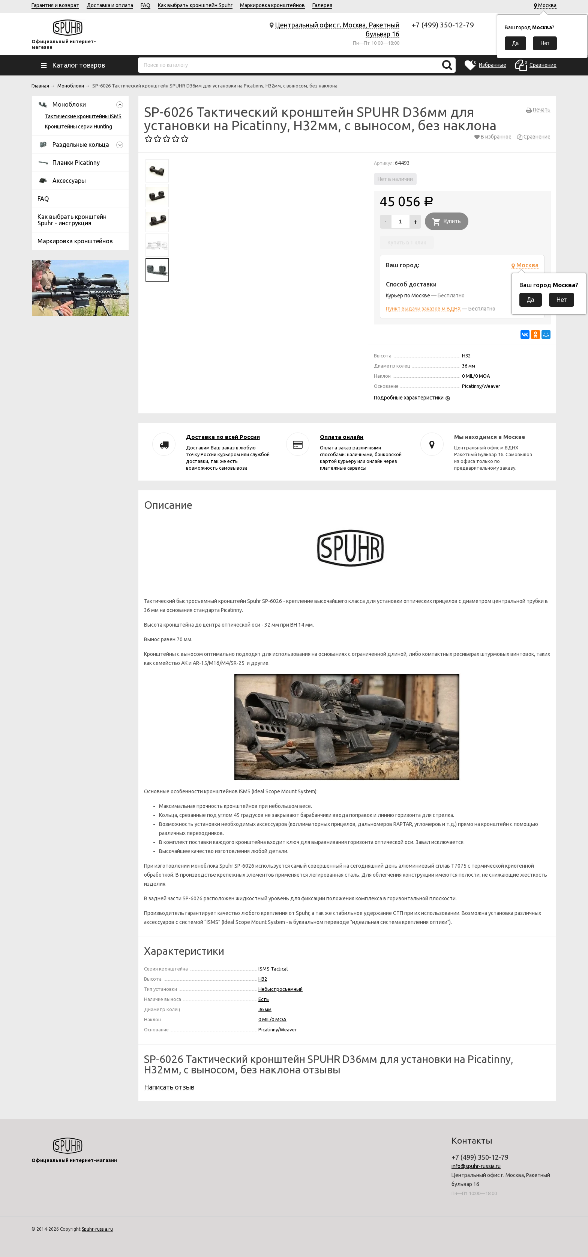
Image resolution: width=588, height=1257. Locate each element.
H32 (262, 978)
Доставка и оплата (110, 5)
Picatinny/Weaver (277, 1029)
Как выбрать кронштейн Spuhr (195, 5)
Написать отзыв (169, 1087)
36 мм (265, 1009)
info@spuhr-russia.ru (476, 1166)
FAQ (145, 5)
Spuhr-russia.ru (97, 1229)
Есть (263, 999)
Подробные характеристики (409, 398)
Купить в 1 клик (406, 243)
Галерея (322, 5)
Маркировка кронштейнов (272, 5)
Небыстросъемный (280, 989)
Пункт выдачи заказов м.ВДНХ (423, 309)
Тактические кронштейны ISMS (83, 116)
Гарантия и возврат (55, 5)
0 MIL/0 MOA (272, 1019)
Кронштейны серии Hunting (78, 127)
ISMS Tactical (273, 968)
